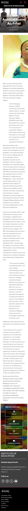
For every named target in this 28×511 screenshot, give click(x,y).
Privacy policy (5, 501)
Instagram (7, 481)
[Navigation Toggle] (21, 2)
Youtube (16, 481)
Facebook (3, 481)
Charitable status (6, 495)
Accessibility (4, 499)
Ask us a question (14, 433)
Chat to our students (14, 443)
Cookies (3, 503)
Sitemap (3, 507)
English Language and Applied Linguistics (13, 467)
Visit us (14, 414)
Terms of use (5, 505)
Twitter (11, 481)
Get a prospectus (14, 423)
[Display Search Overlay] (25, 2)
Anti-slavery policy (6, 497)
